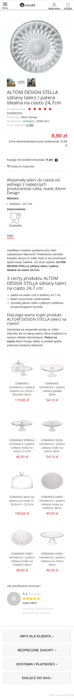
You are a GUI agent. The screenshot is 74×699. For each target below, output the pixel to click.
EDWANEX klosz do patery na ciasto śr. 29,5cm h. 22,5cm (22, 500)
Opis (10, 235)
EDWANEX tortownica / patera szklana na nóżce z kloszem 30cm (22, 389)
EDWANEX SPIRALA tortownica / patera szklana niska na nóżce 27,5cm (22, 445)
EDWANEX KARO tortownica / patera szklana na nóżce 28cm (52, 559)
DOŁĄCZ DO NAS (37, 678)
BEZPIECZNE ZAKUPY (37, 650)
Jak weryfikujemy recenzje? (24, 586)
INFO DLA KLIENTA (37, 636)
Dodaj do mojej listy (20, 166)
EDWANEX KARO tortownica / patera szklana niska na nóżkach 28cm (22, 559)
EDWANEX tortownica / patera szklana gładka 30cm (52, 389)
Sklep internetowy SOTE (61, 694)
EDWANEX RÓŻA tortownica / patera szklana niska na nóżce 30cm (52, 445)
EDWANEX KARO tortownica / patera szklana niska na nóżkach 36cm (52, 502)
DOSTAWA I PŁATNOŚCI (37, 664)
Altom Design (29, 117)
